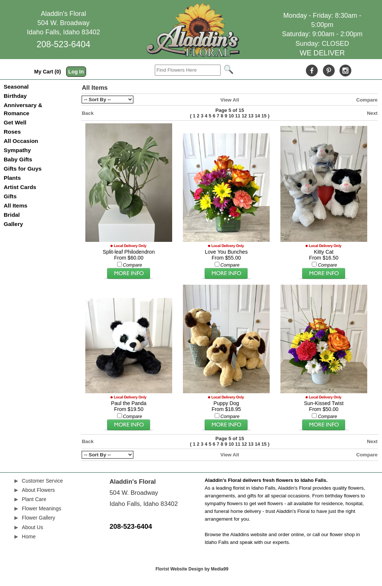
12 (244, 116)
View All (230, 100)
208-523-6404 (64, 44)
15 (263, 116)
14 (257, 116)
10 (231, 116)
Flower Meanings (41, 508)
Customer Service (42, 481)
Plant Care (34, 499)
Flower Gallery (38, 518)
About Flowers (38, 490)
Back (87, 113)
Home (28, 536)
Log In (76, 72)
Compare (367, 100)
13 (250, 116)
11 (237, 116)
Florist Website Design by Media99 (192, 569)
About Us (32, 527)
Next (372, 113)
